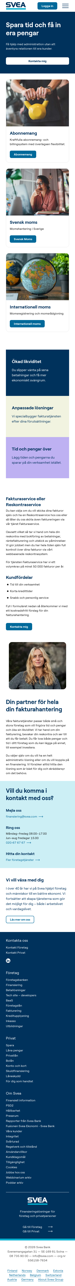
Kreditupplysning (17, 1016)
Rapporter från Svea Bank (23, 1121)
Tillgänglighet (15, 1162)
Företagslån (14, 1005)
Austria (12, 1279)
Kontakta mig (37, 61)
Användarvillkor (16, 1152)
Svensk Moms (23, 239)
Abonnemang (23, 154)
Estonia (58, 1270)
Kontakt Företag (17, 947)
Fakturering (13, 1010)
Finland (12, 1270)
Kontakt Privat (15, 952)
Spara (10, 1045)
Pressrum (12, 1116)
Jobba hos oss (15, 1172)
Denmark (43, 1270)
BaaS (9, 1000)
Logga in (47, 6)
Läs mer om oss (20, 919)
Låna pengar (14, 1050)
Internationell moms (27, 324)
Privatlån (12, 1055)
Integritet (12, 1136)
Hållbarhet (13, 1110)
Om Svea (13, 1093)
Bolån (10, 1060)
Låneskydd (13, 1076)
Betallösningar (15, 990)
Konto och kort (16, 1066)
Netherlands (17, 1275)
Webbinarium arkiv (18, 1177)
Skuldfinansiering (17, 1071)
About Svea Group (50, 1279)
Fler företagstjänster (23, 860)
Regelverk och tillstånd (21, 1146)
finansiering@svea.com (24, 816)
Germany (27, 1279)
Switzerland (53, 1275)
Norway (27, 1270)
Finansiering (14, 985)
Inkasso (11, 1021)
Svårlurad (12, 1141)
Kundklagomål (15, 1157)
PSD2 (9, 1105)
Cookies (11, 1167)
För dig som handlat (19, 1081)
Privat (11, 1038)
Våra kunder (14, 1131)
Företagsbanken (17, 980)
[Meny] (65, 6)
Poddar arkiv (14, 1182)
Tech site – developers (21, 995)
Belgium (35, 1275)
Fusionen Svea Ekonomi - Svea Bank (30, 1126)
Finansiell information (20, 1100)
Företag (12, 972)
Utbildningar (14, 1026)
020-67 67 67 (18, 842)
